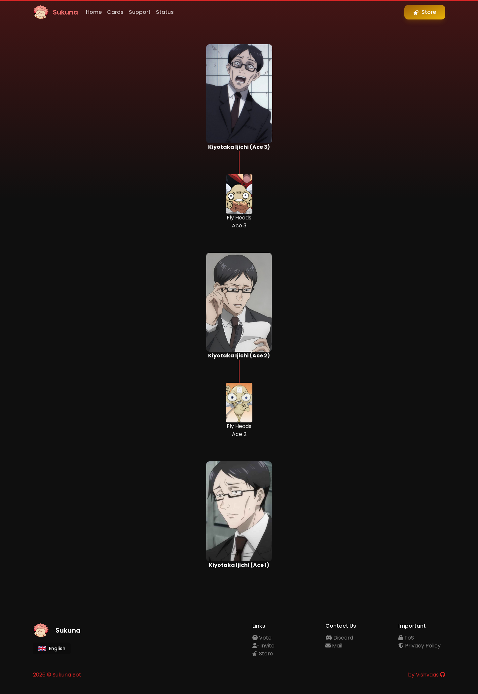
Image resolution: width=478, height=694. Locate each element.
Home (94, 12)
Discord (339, 638)
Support (140, 12)
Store (262, 653)
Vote (262, 638)
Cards (115, 12)
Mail (333, 645)
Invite (263, 645)
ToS (406, 638)
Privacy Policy (419, 645)
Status (165, 12)
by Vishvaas (423, 674)
